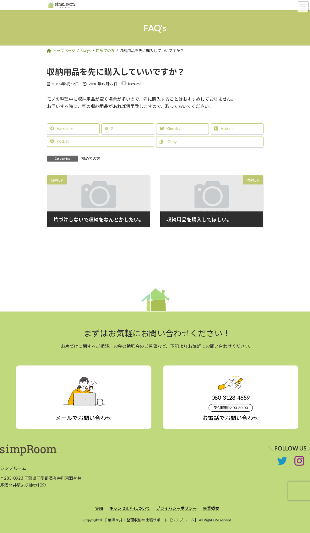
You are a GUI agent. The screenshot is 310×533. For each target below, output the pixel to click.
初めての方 (90, 158)
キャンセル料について (129, 508)
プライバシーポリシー (176, 508)
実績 (99, 508)
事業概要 (211, 508)
